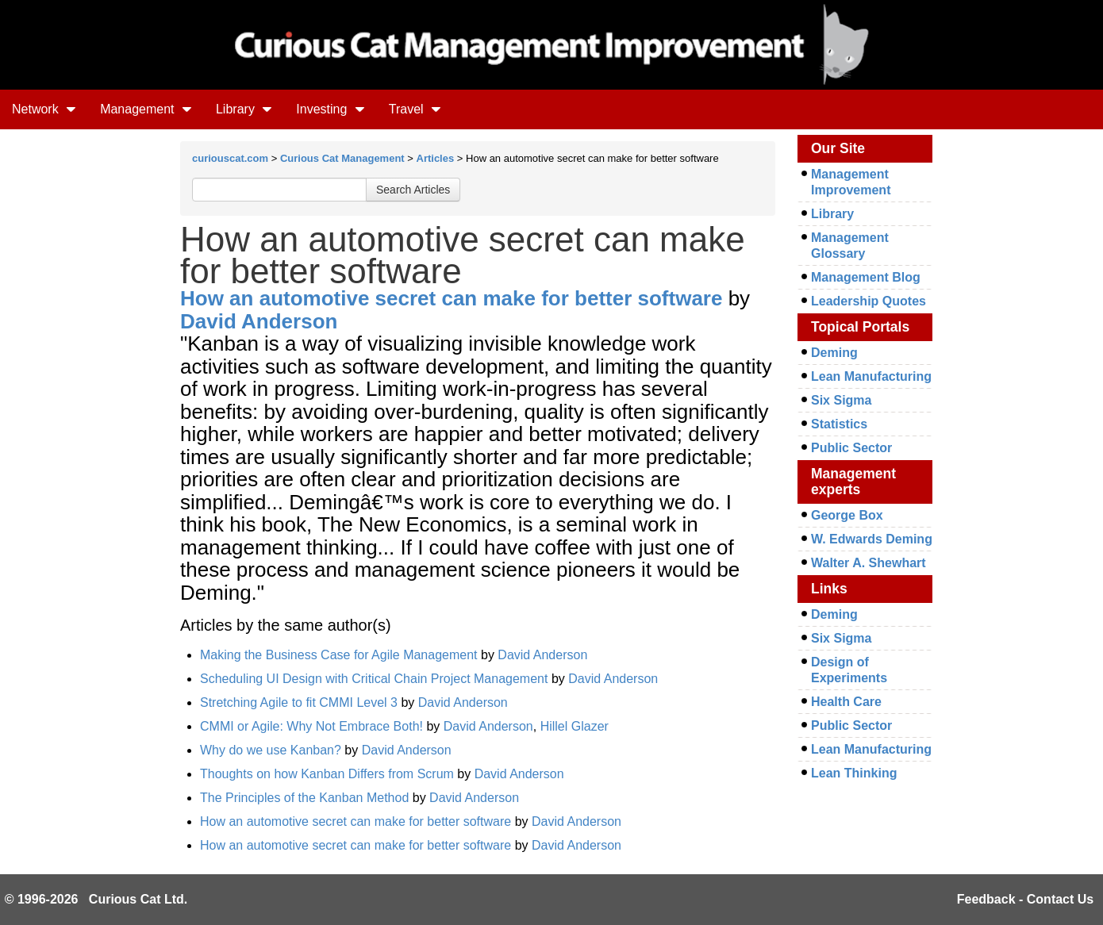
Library (244, 109)
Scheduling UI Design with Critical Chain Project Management (374, 678)
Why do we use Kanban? (270, 750)
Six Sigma (841, 400)
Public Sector (851, 448)
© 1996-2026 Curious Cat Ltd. (96, 899)
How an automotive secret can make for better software (451, 298)
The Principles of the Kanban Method (304, 797)
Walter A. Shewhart (868, 563)
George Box (847, 515)
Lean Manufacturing (871, 376)
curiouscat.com (230, 158)
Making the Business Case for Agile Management (339, 655)
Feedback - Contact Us (1025, 899)
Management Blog (865, 277)
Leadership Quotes (868, 301)
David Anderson (258, 321)
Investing (330, 109)
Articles (436, 158)
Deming (834, 352)
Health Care (846, 701)
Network (44, 109)
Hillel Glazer (574, 726)
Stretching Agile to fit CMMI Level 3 (299, 702)
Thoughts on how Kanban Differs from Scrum (327, 774)
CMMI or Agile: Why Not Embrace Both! (311, 726)
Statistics (839, 424)
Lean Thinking (854, 773)
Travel (415, 109)
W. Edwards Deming (871, 539)
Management (146, 109)
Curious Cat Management (342, 158)
